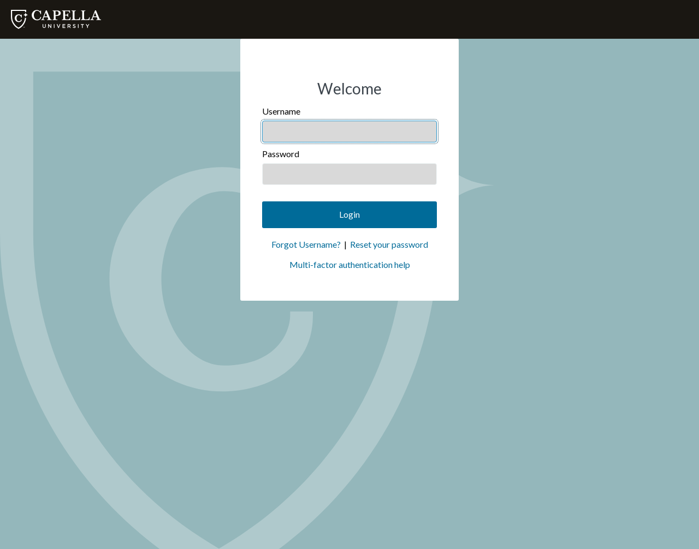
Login (349, 214)
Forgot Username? (306, 244)
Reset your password (389, 244)
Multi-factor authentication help (349, 264)
